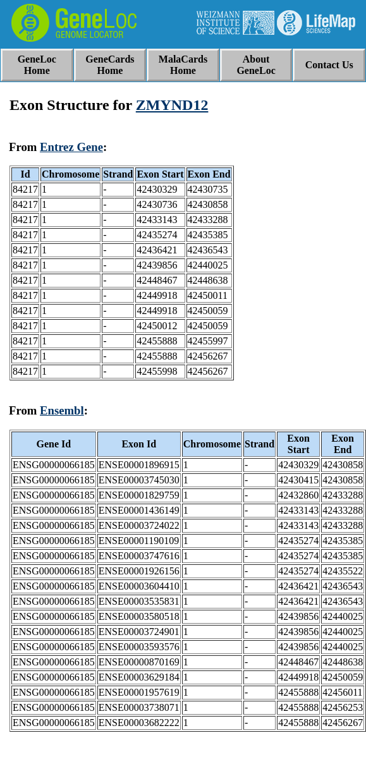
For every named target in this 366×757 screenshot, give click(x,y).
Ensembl (62, 410)
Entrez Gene (71, 147)
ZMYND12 (172, 105)
